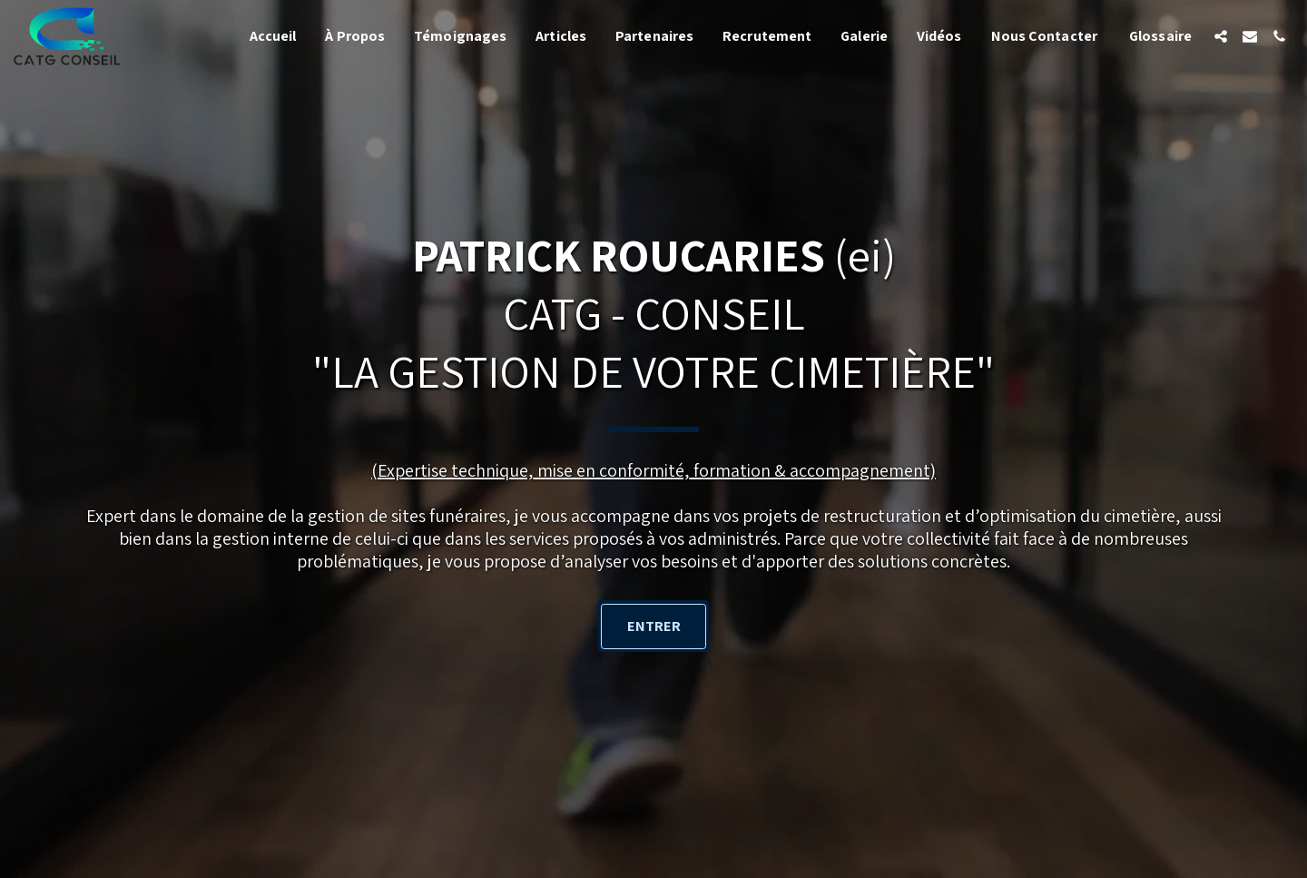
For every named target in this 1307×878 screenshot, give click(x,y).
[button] (1220, 36)
